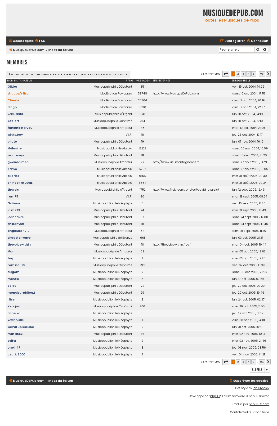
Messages (143, 80)
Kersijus (14, 306)
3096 (142, 107)
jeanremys (16, 155)
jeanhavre (16, 217)
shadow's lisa (18, 93)
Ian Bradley (261, 388)
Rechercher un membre (24, 74)
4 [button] (248, 74)
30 (142, 196)
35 (142, 87)
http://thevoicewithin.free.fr (172, 244)
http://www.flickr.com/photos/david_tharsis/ (186, 190)
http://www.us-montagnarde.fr (176, 162)
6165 (142, 176)
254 (142, 121)
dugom (13, 272)
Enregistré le (241, 80)
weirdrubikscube (21, 327)
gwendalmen (18, 162)
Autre (124, 74)
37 (142, 217)
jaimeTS (14, 210)
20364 (142, 100)
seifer (12, 341)
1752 (142, 190)
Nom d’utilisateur (19, 80)
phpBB (215, 396)
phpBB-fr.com (259, 404)
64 (142, 231)
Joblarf (13, 121)
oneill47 (14, 347)
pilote (12, 141)
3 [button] (243, 74)
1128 (142, 114)
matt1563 (15, 334)
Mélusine (15, 148)
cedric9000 (16, 354)
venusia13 (15, 114)
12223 (142, 148)
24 (142, 210)
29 (142, 293)
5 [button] (254, 74)
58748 (142, 93)
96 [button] (262, 74)
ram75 (13, 196)
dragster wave (19, 238)
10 (142, 224)
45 (142, 128)
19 (142, 141)
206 (142, 306)
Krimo (12, 169)
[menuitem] (40, 41)
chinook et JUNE (20, 183)
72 (142, 162)
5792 (142, 169)
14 (142, 334)
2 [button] (238, 74)
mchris (13, 279)
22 (142, 286)
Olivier (12, 87)
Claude (13, 100)
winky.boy (15, 135)
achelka (14, 313)
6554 (142, 183)
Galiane (14, 203)
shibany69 (16, 224)
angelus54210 (18, 231)
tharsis (13, 190)
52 (142, 251)
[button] (225, 74)
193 (142, 265)
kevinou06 (16, 320)
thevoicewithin (19, 244)
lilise (11, 299)
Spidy (12, 286)
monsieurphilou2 (21, 293)
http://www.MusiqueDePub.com (176, 93)
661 (142, 238)
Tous (45, 74)
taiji (10, 258)
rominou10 (16, 265)
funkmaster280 (20, 128)
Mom (12, 251)
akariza (13, 176)
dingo (12, 107)
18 (142, 135)
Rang (129, 80)
